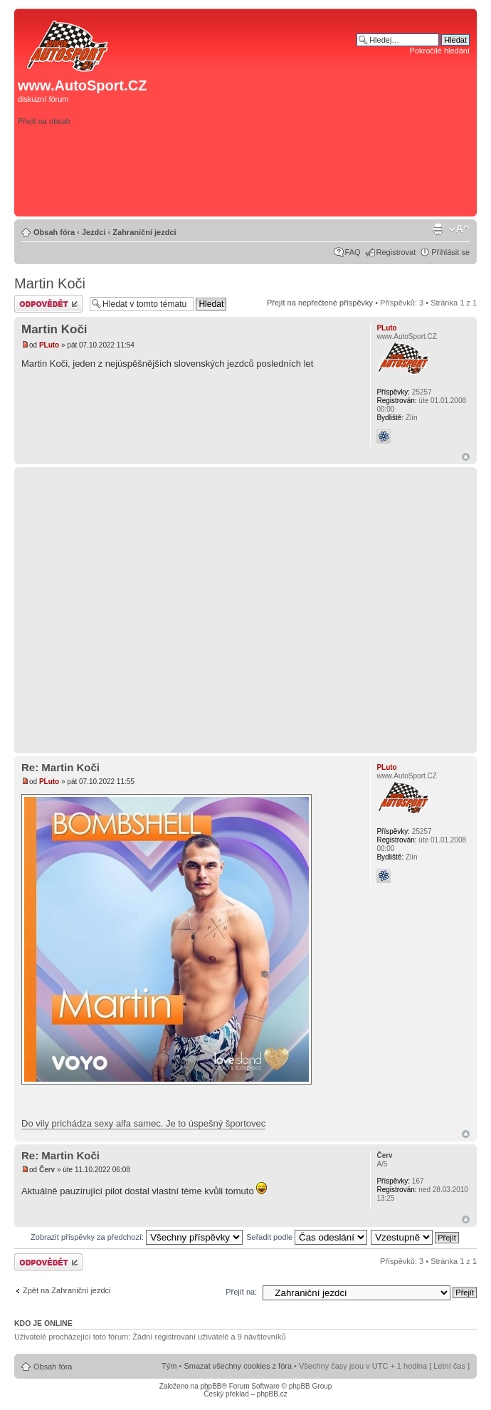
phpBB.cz (272, 1394)
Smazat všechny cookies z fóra (238, 1366)
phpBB (210, 1386)
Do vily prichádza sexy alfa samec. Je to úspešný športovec (143, 1123)
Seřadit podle (306, 1237)
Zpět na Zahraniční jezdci (67, 1290)
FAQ (353, 252)
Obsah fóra (54, 232)
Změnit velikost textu (459, 229)
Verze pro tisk (437, 229)
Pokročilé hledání (440, 50)
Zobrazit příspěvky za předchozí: (137, 1237)
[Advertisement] (356, 140)
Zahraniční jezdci (144, 232)
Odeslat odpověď (48, 304)
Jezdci (94, 232)
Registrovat (396, 252)
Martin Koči (49, 283)
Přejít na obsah (44, 121)
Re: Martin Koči (60, 767)
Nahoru (466, 457)
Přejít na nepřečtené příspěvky (320, 302)
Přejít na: (241, 1292)
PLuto (49, 345)
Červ (47, 1170)
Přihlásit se (450, 252)
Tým (169, 1366)
